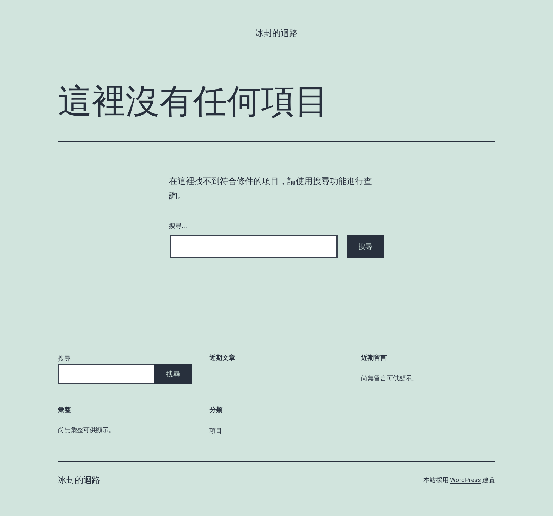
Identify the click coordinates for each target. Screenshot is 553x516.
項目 (215, 430)
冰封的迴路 (276, 33)
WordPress (465, 480)
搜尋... (178, 225)
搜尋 (64, 358)
